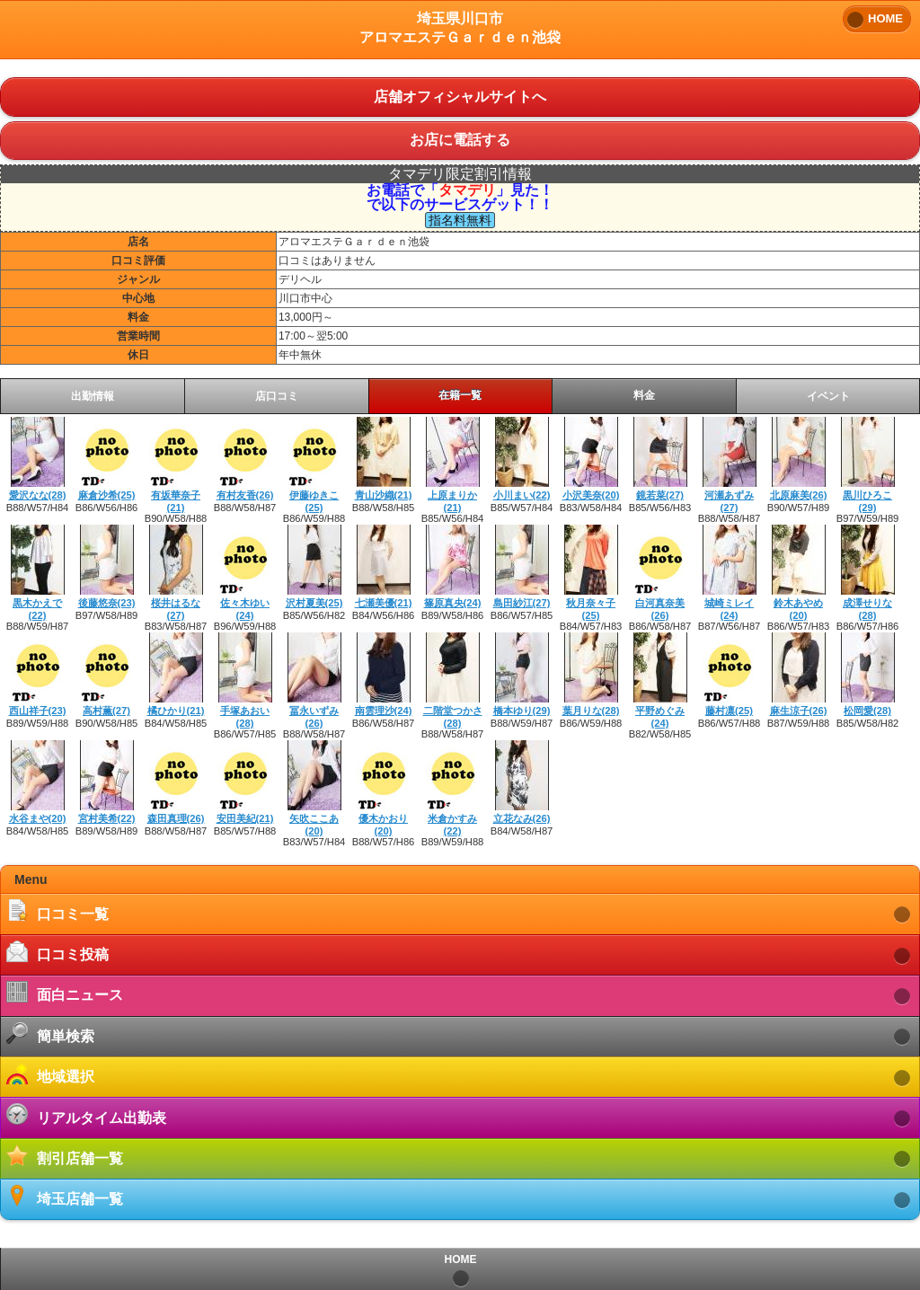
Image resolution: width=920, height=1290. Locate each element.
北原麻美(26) (798, 495)
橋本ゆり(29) (522, 710)
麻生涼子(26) (798, 710)
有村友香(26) (245, 495)
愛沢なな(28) (37, 495)
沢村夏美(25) (314, 602)
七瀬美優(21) (383, 602)
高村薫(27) (106, 710)
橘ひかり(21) (176, 710)
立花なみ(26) (522, 818)
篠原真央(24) (453, 602)
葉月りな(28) (591, 710)
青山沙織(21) (383, 495)
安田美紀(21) (245, 818)
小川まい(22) (522, 495)
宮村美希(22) (107, 818)
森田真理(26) (176, 818)
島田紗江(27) (522, 602)
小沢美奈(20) (591, 495)
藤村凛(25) (729, 710)
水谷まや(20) (37, 818)
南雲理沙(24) (383, 710)
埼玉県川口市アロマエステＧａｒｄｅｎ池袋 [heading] (460, 28)
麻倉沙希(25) (107, 495)
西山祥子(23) (37, 710)
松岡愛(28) (867, 710)
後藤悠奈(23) (107, 602)
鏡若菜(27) (660, 495)
